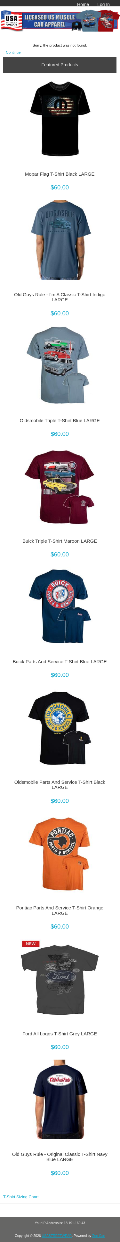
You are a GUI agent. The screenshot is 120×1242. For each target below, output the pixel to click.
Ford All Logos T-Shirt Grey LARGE (59, 1033)
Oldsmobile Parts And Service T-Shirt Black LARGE (59, 785)
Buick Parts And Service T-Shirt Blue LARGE (60, 661)
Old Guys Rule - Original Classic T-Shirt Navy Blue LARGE (60, 1157)
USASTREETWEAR (57, 1236)
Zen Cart (98, 1236)
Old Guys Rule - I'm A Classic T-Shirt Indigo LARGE (59, 297)
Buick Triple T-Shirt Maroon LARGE (59, 541)
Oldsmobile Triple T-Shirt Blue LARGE (60, 420)
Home (83, 4)
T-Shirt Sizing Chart (21, 1196)
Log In (103, 4)
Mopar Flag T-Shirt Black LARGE (59, 174)
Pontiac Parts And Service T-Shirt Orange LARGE (59, 910)
